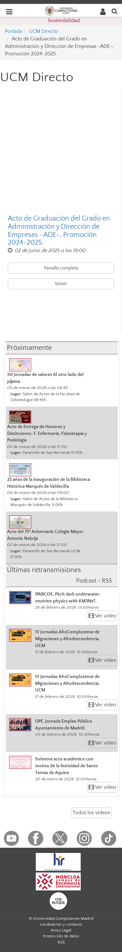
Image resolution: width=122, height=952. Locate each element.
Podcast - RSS (94, 581)
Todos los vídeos (91, 812)
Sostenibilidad (64, 20)
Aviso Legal (61, 930)
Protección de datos (61, 936)
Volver (61, 283)
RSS (61, 942)
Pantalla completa (61, 268)
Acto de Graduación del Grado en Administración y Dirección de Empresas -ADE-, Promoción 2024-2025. (59, 230)
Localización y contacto (61, 924)
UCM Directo (43, 31)
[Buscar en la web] (114, 11)
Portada (13, 31)
